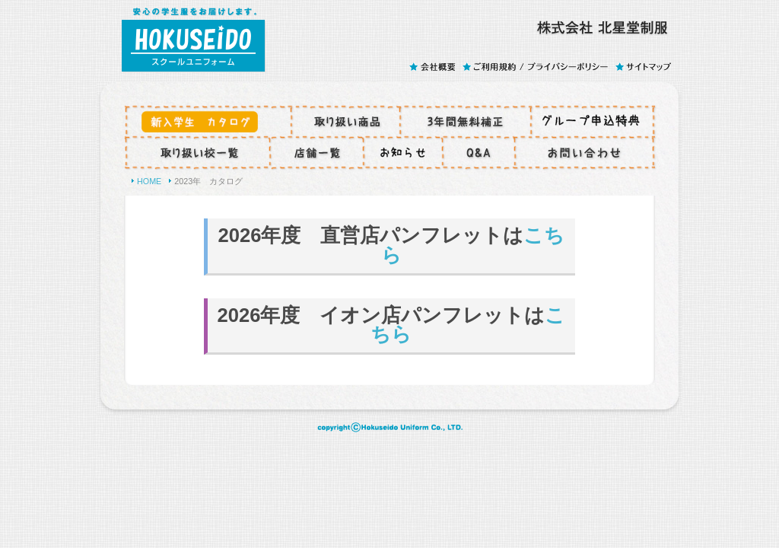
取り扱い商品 (345, 121)
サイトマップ (643, 67)
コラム (403, 153)
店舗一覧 (317, 153)
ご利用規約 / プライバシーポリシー (538, 67)
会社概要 (435, 67)
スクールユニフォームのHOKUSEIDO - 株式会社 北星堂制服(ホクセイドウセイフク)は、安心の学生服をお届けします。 (193, 36)
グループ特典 (593, 121)
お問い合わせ (585, 153)
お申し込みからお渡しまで (207, 121)
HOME (149, 181)
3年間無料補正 (465, 121)
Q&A (479, 153)
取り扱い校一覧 (197, 153)
